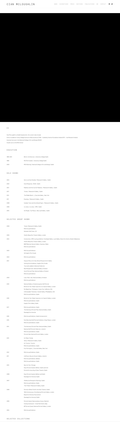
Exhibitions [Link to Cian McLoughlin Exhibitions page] (64, 4)
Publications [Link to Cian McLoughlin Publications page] (89, 4)
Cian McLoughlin (21, 4)
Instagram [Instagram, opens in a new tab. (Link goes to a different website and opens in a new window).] (109, 4)
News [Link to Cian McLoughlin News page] (56, 4)
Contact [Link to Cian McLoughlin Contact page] (103, 4)
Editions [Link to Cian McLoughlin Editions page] (79, 4)
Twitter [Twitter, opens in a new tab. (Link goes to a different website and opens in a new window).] (112, 4)
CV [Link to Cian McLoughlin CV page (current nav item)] (97, 4)
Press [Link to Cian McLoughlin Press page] (72, 4)
